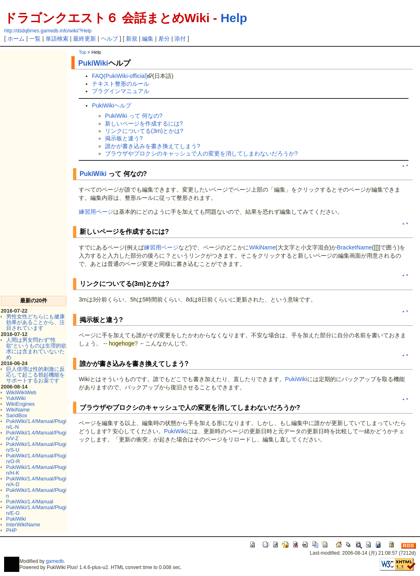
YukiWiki (16, 398)
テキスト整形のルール (120, 83)
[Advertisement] (33, 173)
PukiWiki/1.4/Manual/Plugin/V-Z (36, 435)
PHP (11, 530)
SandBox (16, 415)
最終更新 (84, 38)
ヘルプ (109, 38)
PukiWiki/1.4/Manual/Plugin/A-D (36, 481)
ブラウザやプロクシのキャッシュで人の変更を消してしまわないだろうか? (201, 153)
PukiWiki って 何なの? (133, 115)
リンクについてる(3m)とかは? (144, 131)
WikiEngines (20, 404)
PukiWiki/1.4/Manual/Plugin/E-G (36, 510)
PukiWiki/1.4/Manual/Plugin (36, 493)
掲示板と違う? (124, 138)
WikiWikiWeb (21, 392)
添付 (180, 38)
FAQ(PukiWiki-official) (120, 76)
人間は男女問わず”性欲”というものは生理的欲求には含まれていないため (36, 348)
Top (82, 52)
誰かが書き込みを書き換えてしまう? (152, 146)
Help (234, 18)
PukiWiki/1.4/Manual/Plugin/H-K (36, 470)
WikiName (18, 410)
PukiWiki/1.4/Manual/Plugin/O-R (36, 458)
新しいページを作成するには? (144, 123)
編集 (147, 38)
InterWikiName (23, 524)
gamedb (55, 561)
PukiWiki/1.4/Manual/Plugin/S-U (36, 447)
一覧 (35, 38)
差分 (164, 38)
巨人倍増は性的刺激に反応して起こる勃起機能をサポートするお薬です (35, 375)
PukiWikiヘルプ (111, 105)
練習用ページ (96, 211)
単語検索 (57, 38)
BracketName (354, 247)
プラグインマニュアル (120, 91)
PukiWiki (16, 519)
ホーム (16, 38)
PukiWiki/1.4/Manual (29, 501)
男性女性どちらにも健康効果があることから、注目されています (35, 322)
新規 (131, 38)
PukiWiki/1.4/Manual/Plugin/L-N (36, 424)
